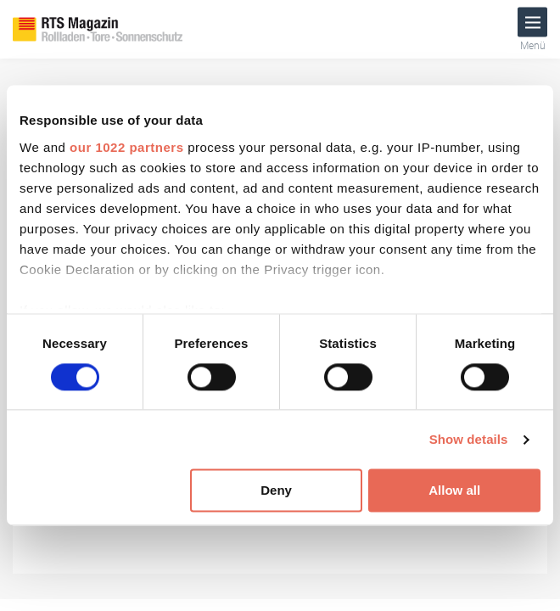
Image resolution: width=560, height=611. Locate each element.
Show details (468, 439)
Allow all (454, 491)
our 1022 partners (126, 147)
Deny (276, 491)
